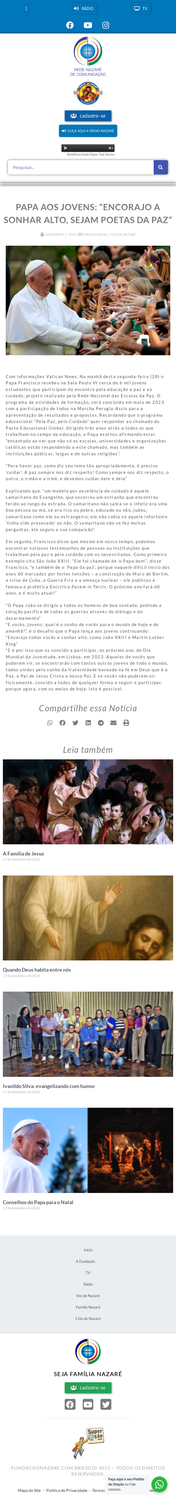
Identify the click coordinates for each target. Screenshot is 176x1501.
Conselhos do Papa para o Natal (38, 1202)
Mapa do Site (29, 1490)
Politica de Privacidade (66, 1490)
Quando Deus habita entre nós (37, 969)
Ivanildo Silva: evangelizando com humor (49, 1086)
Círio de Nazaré (88, 1318)
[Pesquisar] (161, 167)
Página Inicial (96, 234)
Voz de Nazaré (123, 234)
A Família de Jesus (23, 853)
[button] (26, 8)
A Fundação (88, 1261)
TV (88, 1272)
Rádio (88, 1284)
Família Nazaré (88, 1307)
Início (88, 1250)
